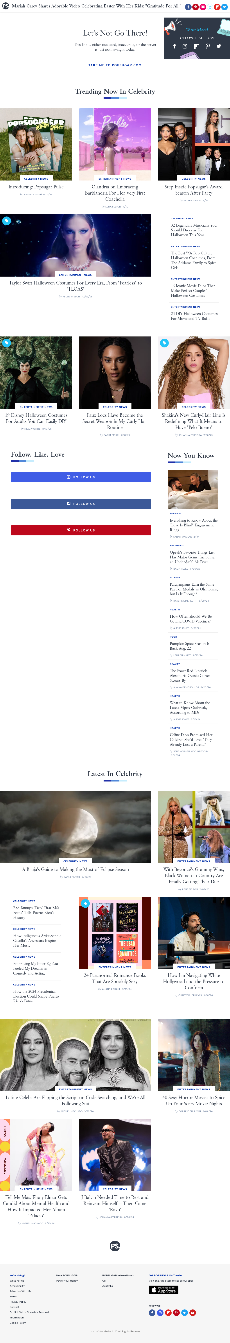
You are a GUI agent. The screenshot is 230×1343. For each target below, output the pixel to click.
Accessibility (17, 1286)
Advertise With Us (20, 1291)
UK (104, 1280)
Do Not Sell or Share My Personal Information (29, 1315)
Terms (13, 1296)
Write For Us (17, 1280)
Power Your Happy (67, 1280)
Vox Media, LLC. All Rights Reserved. (120, 1331)
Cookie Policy (18, 1322)
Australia (107, 1286)
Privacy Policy (18, 1301)
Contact (14, 1307)
